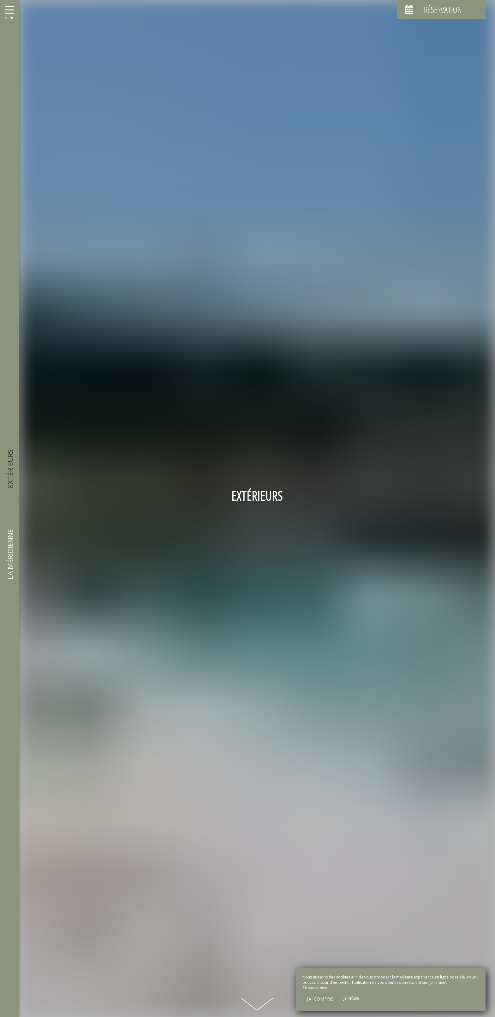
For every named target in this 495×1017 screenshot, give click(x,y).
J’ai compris (320, 999)
